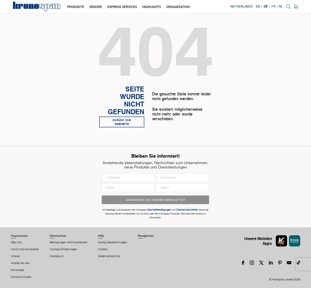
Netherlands (241, 6)
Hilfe (101, 236)
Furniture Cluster (21, 277)
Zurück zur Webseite (122, 122)
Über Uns (16, 242)
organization (178, 7)
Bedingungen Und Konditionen (68, 242)
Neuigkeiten (146, 236)
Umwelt (15, 256)
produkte (75, 7)
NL (281, 6)
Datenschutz (58, 236)
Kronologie (17, 270)
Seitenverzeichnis (109, 256)
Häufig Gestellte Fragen (112, 242)
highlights (151, 7)
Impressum (56, 256)
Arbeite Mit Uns (20, 263)
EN (258, 6)
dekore (95, 7)
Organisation (19, 236)
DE (266, 6)
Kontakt (102, 249)
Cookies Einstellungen (63, 249)
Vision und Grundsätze (25, 249)
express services (122, 7)
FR (273, 6)
